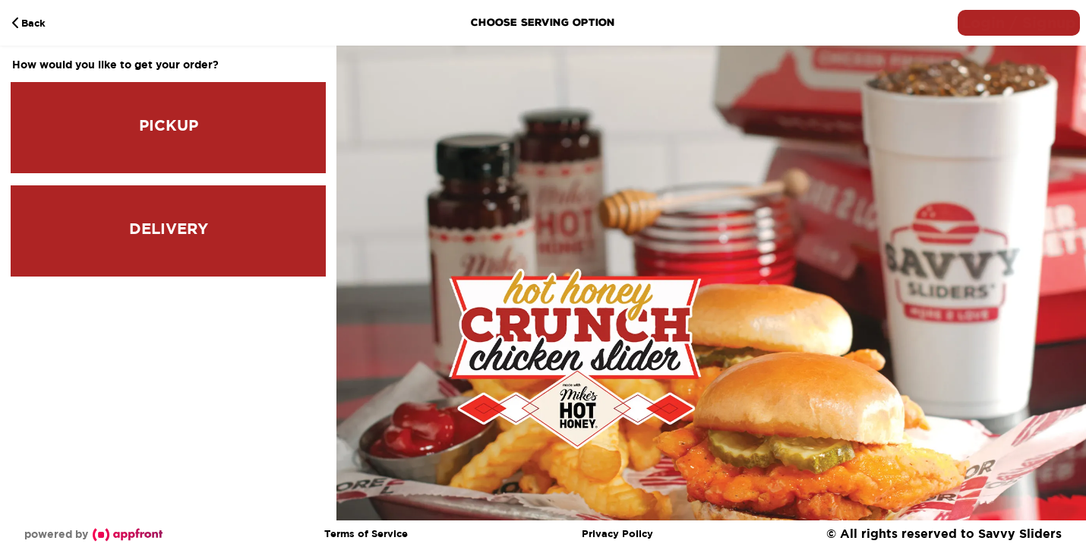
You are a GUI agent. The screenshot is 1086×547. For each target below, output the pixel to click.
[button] (1019, 23)
